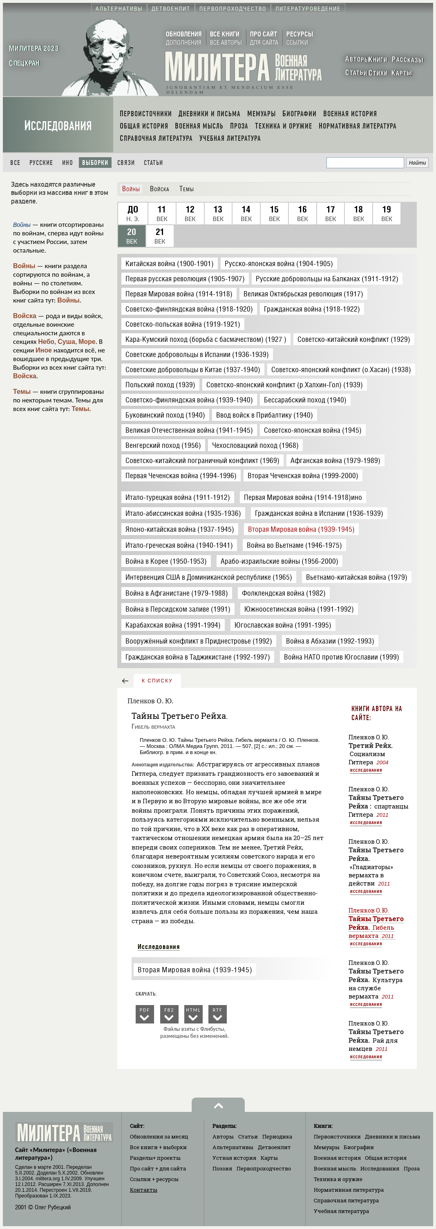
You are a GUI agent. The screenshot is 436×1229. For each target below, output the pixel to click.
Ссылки (154, 1179)
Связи (126, 162)
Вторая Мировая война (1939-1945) (195, 969)
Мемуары (327, 1147)
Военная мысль (335, 1168)
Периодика (277, 1136)
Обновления (159, 1136)
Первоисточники (337, 1136)
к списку (157, 681)
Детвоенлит (274, 1147)
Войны (24, 265)
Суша (66, 341)
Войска (24, 315)
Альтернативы (232, 1147)
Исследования (58, 125)
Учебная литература (341, 1211)
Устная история (234, 1157)
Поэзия (222, 1168)
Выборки (95, 162)
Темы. (81, 408)
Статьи (153, 162)
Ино (67, 162)
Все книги (158, 1147)
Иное (44, 350)
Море (87, 341)
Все (15, 162)
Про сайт (158, 1168)
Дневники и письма (392, 1136)
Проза (412, 1168)
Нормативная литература (349, 1189)
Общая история (386, 1157)
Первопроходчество (264, 1168)
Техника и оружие (338, 1179)
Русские (41, 162)
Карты (269, 1157)
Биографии (359, 1147)
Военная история (337, 1157)
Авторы (223, 1136)
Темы (22, 391)
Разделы (155, 1157)
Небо (46, 341)
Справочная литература (346, 1200)
